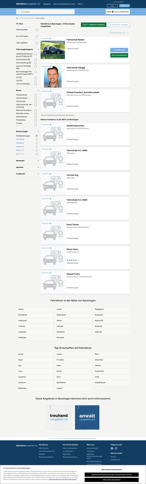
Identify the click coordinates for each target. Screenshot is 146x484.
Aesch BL (98, 332)
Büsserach (99, 315)
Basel (20, 360)
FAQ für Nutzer (44, 448)
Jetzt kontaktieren (119, 55)
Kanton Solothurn (27, 18)
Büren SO (98, 326)
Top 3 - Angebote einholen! (94, 25)
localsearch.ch (115, 460)
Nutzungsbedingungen (94, 461)
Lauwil (59, 309)
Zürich (20, 354)
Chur (58, 377)
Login (112, 5)
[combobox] (47, 11)
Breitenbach (61, 315)
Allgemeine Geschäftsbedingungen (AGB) (94, 456)
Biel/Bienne (61, 383)
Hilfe (81, 4)
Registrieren (124, 5)
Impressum (90, 451)
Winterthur (99, 360)
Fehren (21, 309)
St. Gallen (60, 360)
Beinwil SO (99, 321)
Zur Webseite (119, 50)
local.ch (113, 457)
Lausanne (22, 377)
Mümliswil (60, 338)
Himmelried (22, 315)
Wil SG (59, 371)
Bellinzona (22, 388)
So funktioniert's (68, 451)
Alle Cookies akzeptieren (111, 480)
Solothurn (22, 383)
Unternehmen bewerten (47, 451)
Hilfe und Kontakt (92, 448)
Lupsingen (22, 332)
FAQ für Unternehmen (70, 448)
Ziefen (59, 321)
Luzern (59, 354)
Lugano (59, 388)
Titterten (21, 326)
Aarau (59, 365)
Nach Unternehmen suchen (64, 4)
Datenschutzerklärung (94, 464)
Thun (20, 371)
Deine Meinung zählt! (74, 438)
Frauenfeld (99, 371)
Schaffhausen (100, 383)
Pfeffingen (22, 338)
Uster (97, 377)
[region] (73, 474)
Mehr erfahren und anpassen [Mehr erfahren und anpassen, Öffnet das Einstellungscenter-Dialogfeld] (111, 469)
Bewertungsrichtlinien (46, 457)
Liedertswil (22, 321)
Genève (98, 365)
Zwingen (60, 326)
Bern (97, 354)
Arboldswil (61, 332)
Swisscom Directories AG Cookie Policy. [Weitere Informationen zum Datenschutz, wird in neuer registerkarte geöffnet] (63, 479)
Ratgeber (46, 4)
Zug (19, 365)
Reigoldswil (99, 309)
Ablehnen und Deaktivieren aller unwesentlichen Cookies (112, 474)
